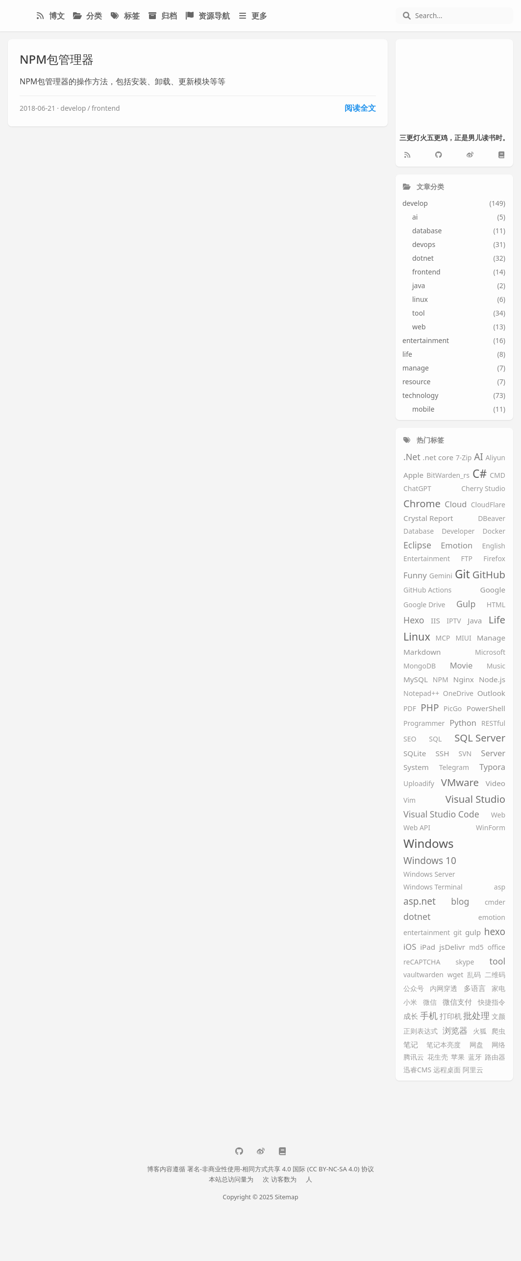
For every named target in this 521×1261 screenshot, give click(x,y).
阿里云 (473, 1070)
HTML (496, 605)
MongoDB (419, 666)
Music (496, 666)
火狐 (480, 1031)
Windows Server (429, 874)
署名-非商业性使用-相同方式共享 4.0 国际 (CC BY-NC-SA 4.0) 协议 (280, 1168)
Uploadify (418, 784)
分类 (87, 15)
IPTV (454, 621)
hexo (494, 932)
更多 (252, 15)
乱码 (474, 975)
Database (418, 531)
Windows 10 (429, 861)
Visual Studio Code (441, 814)
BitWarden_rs (448, 475)
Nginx (463, 679)
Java (475, 620)
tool (497, 961)
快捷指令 (491, 1002)
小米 (410, 1002)
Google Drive (424, 605)
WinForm (490, 828)
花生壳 (437, 1057)
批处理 (476, 1016)
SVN (465, 754)
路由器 (495, 1057)
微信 (430, 1002)
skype (465, 962)
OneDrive (458, 694)
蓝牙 (475, 1057)
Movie (461, 666)
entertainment (426, 933)
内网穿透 (443, 989)
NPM (440, 680)
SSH (442, 753)
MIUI (463, 638)
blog (460, 901)
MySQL (415, 679)
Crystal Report (428, 518)
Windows (428, 844)
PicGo (453, 709)
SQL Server (479, 738)
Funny (415, 575)
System (416, 767)
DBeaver (491, 519)
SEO (409, 739)
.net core (437, 457)
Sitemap (286, 1197)
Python (462, 723)
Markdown (422, 652)
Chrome (422, 503)
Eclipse (417, 545)
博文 (50, 15)
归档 (162, 15)
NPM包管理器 (57, 59)
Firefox (494, 559)
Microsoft (490, 652)
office (496, 947)
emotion (491, 918)
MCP (443, 638)
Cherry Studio (483, 489)
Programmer (424, 723)
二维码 (495, 975)
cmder (495, 902)
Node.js (492, 679)
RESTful (493, 723)
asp (499, 887)
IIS (435, 620)
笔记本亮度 (443, 1045)
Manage (491, 638)
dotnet (416, 917)
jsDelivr (452, 947)
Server (493, 753)
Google (492, 589)
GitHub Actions (427, 590)
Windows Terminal (433, 887)
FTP (466, 559)
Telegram (454, 768)
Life (497, 620)
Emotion (456, 546)
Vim (409, 800)
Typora (492, 767)
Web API (416, 828)
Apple (413, 475)
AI (478, 457)
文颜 (498, 1017)
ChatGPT (417, 489)
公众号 (413, 989)
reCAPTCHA (421, 962)
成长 (410, 1016)
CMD (497, 475)
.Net (412, 457)
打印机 (451, 1016)
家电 (498, 989)
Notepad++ (421, 694)
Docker (493, 531)
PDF (409, 709)
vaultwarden (423, 975)
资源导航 (207, 15)
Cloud (456, 504)
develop (73, 108)
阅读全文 (360, 107)
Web (498, 815)
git (457, 933)
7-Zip (464, 458)
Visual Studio (475, 799)
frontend (106, 108)
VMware (460, 782)
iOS (409, 947)
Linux (416, 636)
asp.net (419, 902)
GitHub (488, 575)
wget (455, 975)
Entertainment (426, 559)
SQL (435, 739)
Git (462, 574)
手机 (429, 1016)
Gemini (440, 576)
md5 (476, 947)
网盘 (476, 1045)
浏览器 (455, 1031)
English (493, 546)
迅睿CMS (417, 1070)
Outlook (491, 693)
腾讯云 (413, 1057)
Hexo (413, 620)
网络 (498, 1045)
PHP (430, 708)
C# (479, 474)
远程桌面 (447, 1070)
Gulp (465, 604)
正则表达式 (420, 1031)
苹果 (458, 1057)
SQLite (414, 753)
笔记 (410, 1044)
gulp (473, 932)
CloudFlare (488, 505)
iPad (427, 947)
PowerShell (486, 708)
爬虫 (498, 1031)
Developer (458, 531)
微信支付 (457, 1002)
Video (495, 783)
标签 (124, 15)
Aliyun (495, 458)
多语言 (475, 988)
